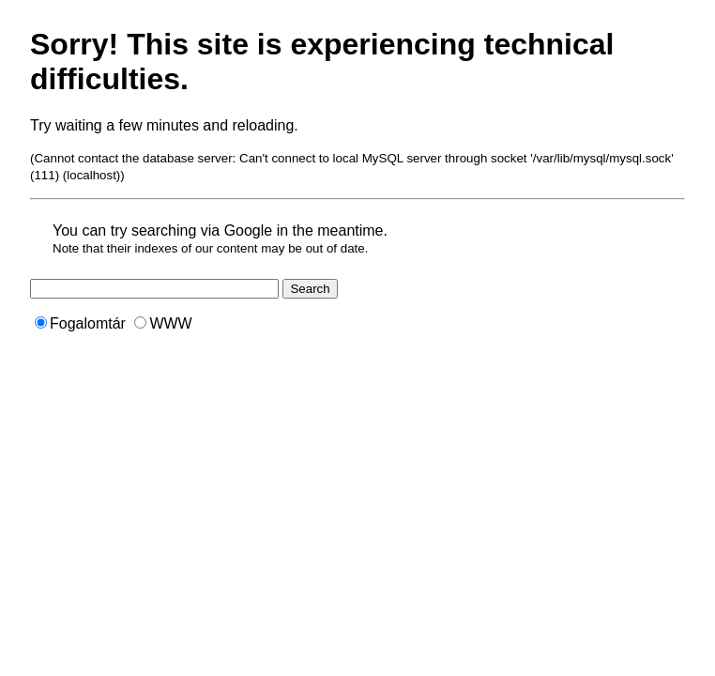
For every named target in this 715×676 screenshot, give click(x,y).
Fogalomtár (80, 323)
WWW (162, 323)
